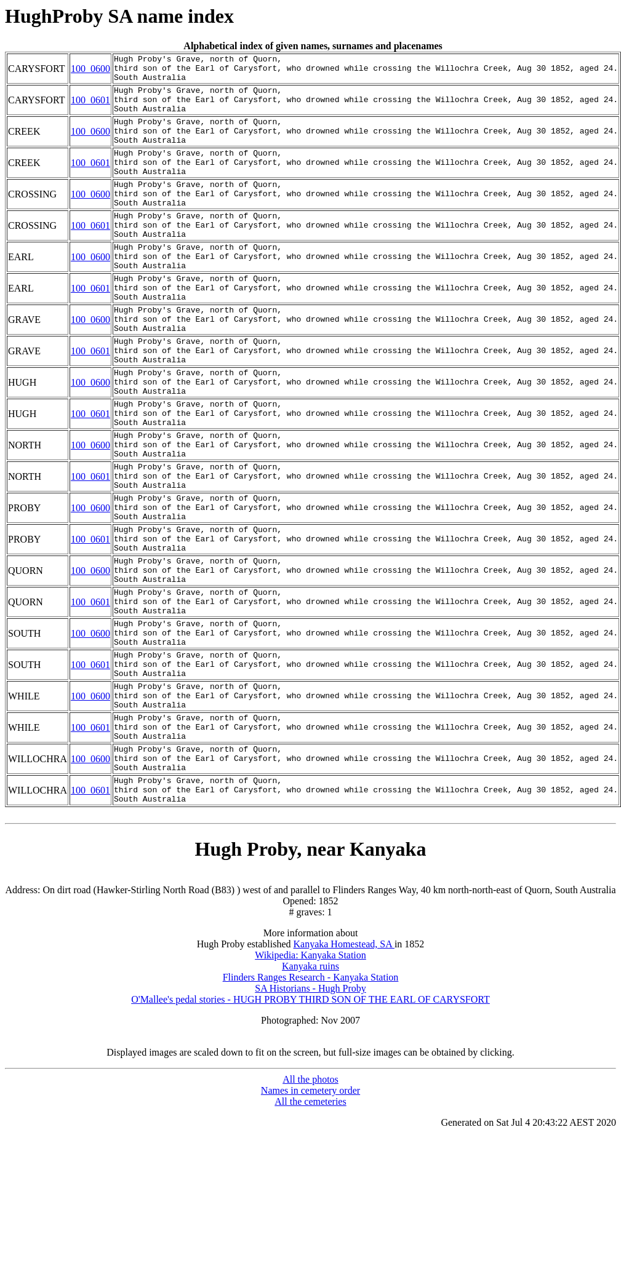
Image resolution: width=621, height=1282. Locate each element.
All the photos (310, 1212)
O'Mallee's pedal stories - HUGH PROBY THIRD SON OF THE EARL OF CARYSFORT (310, 1132)
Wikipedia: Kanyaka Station (310, 1088)
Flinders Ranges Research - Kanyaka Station (311, 1110)
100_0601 (90, 108)
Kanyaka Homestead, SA (344, 1077)
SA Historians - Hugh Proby (310, 1121)
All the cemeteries (310, 1234)
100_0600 (90, 71)
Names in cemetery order (310, 1223)
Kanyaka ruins (310, 1099)
